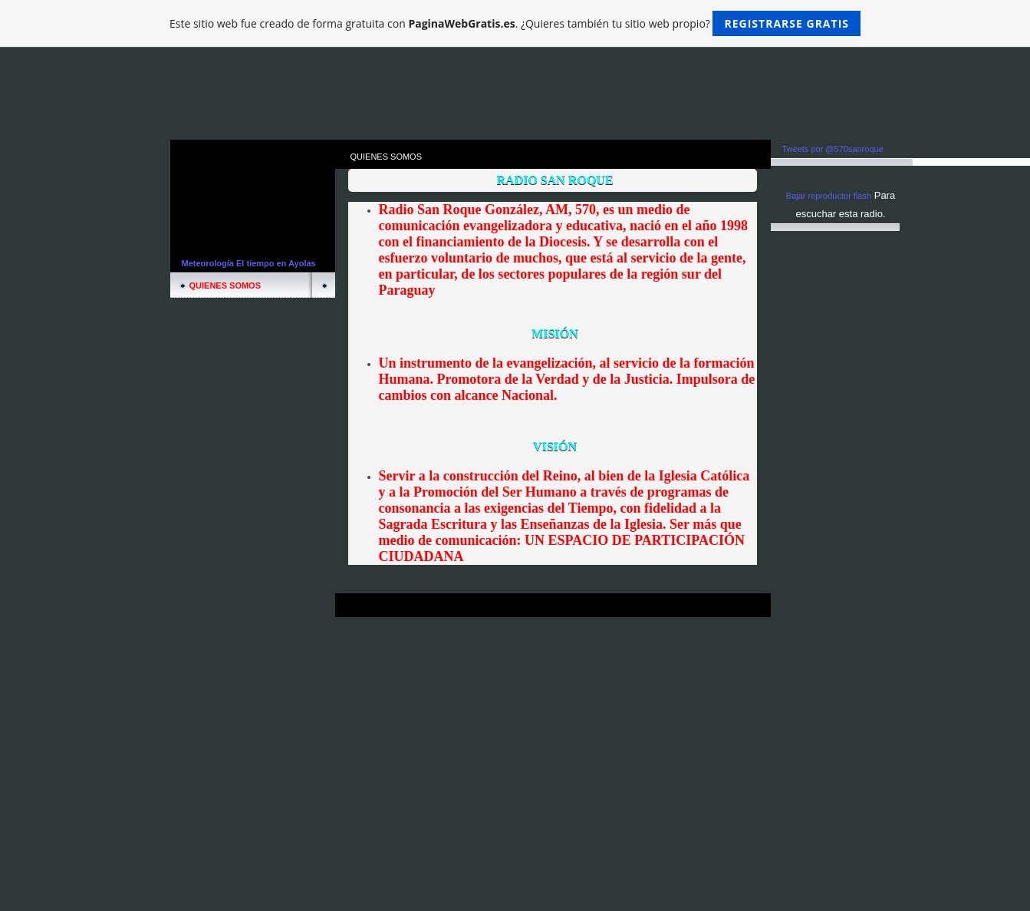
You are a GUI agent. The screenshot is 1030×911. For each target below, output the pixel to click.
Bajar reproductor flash (828, 195)
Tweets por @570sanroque (833, 148)
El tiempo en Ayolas (276, 263)
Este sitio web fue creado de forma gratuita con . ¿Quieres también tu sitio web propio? (515, 23)
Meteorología (208, 263)
